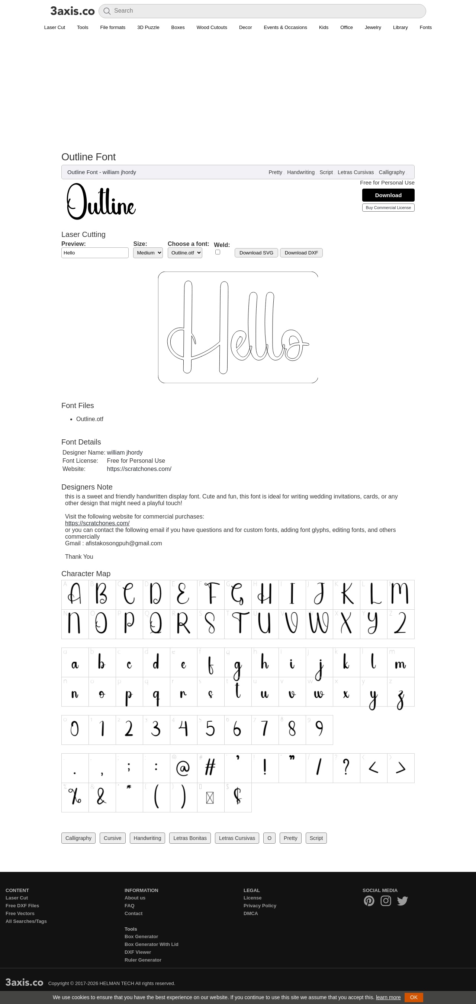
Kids (323, 27)
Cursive (112, 838)
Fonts (426, 27)
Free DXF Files (22, 905)
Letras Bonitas (190, 838)
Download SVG (256, 253)
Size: (140, 244)
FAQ (130, 905)
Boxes (178, 27)
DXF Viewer (138, 952)
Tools (82, 27)
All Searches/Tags (26, 921)
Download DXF (301, 253)
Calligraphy (392, 172)
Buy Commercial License (388, 207)
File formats (112, 27)
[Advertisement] (238, 95)
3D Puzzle (148, 27)
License (252, 898)
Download (388, 195)
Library (400, 27)
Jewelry (373, 27)
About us (135, 898)
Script (326, 172)
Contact (133, 913)
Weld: (222, 245)
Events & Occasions (285, 27)
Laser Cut (54, 27)
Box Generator (141, 936)
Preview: (73, 244)
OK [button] (414, 997)
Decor (245, 27)
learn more (388, 997)
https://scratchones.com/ (139, 469)
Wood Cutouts (212, 27)
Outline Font (82, 172)
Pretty (276, 172)
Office (346, 27)
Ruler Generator (143, 960)
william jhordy (119, 172)
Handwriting (301, 172)
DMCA (251, 913)
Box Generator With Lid (151, 944)
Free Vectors (20, 913)
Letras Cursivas (356, 172)
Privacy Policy (260, 905)
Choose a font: (188, 244)
